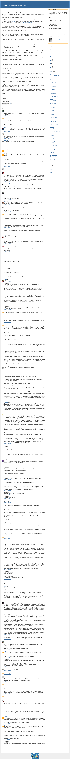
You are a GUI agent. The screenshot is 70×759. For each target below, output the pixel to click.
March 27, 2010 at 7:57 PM (7, 739)
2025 (50, 46)
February (51, 172)
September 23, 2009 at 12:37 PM (7, 639)
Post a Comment (4, 747)
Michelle (5, 149)
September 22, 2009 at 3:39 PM (7, 479)
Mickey (5, 201)
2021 (50, 52)
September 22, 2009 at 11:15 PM (7, 569)
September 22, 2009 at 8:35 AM (7, 115)
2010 (50, 67)
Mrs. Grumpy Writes (53, 103)
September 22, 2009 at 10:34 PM (7, 559)
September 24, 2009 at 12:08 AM (7, 674)
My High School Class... (53, 100)
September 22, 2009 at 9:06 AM (7, 166)
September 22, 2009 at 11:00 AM (7, 255)
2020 (50, 53)
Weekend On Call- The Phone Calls (55, 131)
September (52, 74)
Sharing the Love (52, 159)
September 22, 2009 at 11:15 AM (7, 277)
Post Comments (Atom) (9, 750)
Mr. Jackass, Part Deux (53, 134)
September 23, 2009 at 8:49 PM (7, 666)
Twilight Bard (6, 725)
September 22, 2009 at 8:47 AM (7, 131)
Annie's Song (4, 9)
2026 (50, 45)
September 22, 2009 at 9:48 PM (7, 534)
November (51, 71)
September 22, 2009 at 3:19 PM (7, 443)
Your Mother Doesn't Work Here (54, 75)
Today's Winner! (52, 152)
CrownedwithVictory (7, 183)
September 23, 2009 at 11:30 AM (7, 634)
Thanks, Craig (52, 106)
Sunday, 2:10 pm (52, 146)
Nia (4, 459)
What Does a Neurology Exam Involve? (55, 118)
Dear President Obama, (53, 92)
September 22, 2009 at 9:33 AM (7, 204)
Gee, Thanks (52, 76)
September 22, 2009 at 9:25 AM (7, 199)
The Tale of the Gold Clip (53, 145)
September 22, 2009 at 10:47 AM (7, 251)
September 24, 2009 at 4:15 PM (7, 693)
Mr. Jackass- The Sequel (53, 132)
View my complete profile (56, 39)
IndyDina (5, 586)
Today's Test (52, 127)
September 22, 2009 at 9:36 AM (7, 211)
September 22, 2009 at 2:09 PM (7, 364)
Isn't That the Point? (53, 89)
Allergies (51, 162)
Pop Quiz (51, 85)
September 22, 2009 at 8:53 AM (7, 138)
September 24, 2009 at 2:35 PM (7, 681)
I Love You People (52, 141)
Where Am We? (52, 110)
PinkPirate (5, 536)
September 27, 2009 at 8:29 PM (7, 705)
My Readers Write (52, 107)
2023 (50, 49)
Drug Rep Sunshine (53, 121)
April (51, 169)
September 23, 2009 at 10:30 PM (7, 670)
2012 (50, 64)
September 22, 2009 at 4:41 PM (7, 494)
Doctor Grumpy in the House (11, 4)
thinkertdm (5, 213)
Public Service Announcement (54, 117)
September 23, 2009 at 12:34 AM (7, 579)
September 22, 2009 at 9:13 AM (7, 181)
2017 (50, 57)
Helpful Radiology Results (53, 113)
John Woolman (6, 413)
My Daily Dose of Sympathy (54, 97)
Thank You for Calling (53, 82)
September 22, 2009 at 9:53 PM (7, 538)
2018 (50, 56)
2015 (50, 60)
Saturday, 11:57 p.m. (53, 86)
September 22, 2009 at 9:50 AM (7, 227)
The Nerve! (51, 104)
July (51, 165)
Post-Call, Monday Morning (54, 83)
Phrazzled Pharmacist (53, 153)
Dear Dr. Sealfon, (52, 138)
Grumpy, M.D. (6, 140)
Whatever (51, 79)
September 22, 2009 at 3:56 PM (7, 490)
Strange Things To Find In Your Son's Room (56, 148)
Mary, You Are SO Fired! (53, 155)
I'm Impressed (52, 114)
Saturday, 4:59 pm (52, 149)
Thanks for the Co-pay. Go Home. (55, 96)
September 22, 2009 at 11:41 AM (7, 281)
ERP (5, 601)
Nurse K (5, 127)
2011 (50, 66)
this (12, 21)
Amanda (5, 279)
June (51, 166)
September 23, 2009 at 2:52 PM (7, 649)
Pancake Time (52, 142)
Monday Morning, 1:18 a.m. (54, 125)
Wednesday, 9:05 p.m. (53, 156)
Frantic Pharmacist (6, 311)
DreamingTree (6, 235)
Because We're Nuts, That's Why (54, 120)
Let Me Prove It (52, 128)
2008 (50, 175)
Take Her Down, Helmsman (54, 124)
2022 (50, 50)
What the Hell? (52, 90)
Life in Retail (52, 111)
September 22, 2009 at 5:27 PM (7, 498)
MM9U (5, 153)
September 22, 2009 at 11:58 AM (7, 309)
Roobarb (5, 651)
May (51, 168)
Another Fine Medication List (54, 160)
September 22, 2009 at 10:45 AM (7, 243)
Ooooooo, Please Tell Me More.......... (55, 78)
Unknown (5, 716)
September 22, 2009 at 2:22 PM (7, 370)
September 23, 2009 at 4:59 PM (7, 657)
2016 (50, 59)
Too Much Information (53, 93)
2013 (50, 63)
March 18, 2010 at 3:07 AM (7, 723)
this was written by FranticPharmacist (28, 22)
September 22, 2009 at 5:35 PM (7, 502)
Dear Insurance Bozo (53, 135)
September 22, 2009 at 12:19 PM (7, 322)
